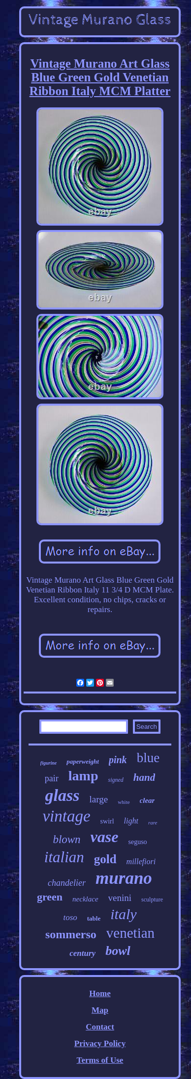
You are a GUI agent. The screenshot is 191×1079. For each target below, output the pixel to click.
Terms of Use (100, 1060)
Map (100, 1010)
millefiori (141, 861)
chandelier (67, 883)
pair (52, 778)
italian (64, 857)
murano (124, 878)
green (50, 897)
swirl (107, 821)
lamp (83, 775)
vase (105, 837)
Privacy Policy (100, 1043)
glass (62, 795)
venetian (130, 933)
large (98, 799)
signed (115, 779)
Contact (100, 1026)
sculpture (152, 899)
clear (147, 800)
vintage (66, 816)
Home (99, 993)
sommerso (70, 934)
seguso (137, 842)
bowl (117, 951)
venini (120, 898)
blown (66, 839)
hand (144, 777)
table (93, 918)
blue (148, 757)
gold (105, 859)
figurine (48, 763)
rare (153, 822)
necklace (85, 899)
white (123, 802)
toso (70, 917)
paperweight (82, 761)
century (82, 953)
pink (118, 759)
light (131, 821)
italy (123, 914)
